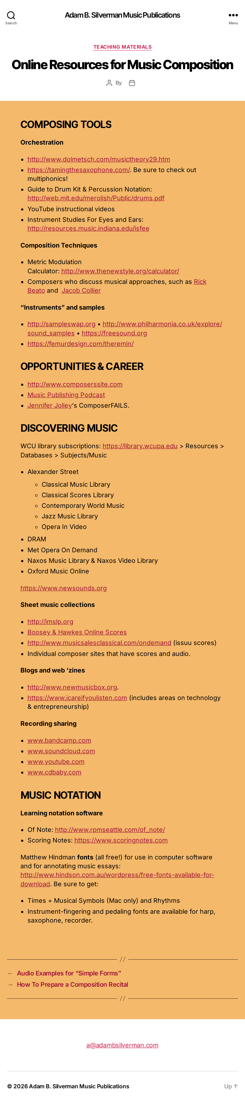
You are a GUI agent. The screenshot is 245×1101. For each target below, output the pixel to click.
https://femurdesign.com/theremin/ (80, 343)
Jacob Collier (81, 290)
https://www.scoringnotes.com (121, 840)
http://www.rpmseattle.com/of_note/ (110, 829)
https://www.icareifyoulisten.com (77, 697)
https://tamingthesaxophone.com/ (78, 170)
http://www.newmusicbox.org (72, 687)
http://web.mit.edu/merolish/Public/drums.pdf (96, 198)
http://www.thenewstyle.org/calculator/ (120, 271)
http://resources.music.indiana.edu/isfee (88, 228)
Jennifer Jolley (49, 405)
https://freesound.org (114, 333)
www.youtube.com (56, 761)
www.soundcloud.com (61, 751)
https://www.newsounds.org (63, 588)
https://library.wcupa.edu (140, 446)
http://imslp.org (50, 621)
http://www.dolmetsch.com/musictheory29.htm (98, 159)
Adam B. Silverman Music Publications (122, 15)
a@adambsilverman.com (122, 1045)
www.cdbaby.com (54, 772)
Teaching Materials (122, 47)
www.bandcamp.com (59, 740)
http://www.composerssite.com (75, 384)
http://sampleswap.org (61, 324)
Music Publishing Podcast (66, 395)
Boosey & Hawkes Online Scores (77, 632)
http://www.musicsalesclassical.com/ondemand (99, 642)
